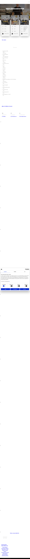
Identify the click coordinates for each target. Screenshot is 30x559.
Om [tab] (24, 271)
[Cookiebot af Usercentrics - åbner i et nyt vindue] (25, 269)
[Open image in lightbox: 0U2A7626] (0, 229)
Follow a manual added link (14, 533)
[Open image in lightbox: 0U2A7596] (0, 143)
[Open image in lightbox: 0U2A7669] (0, 337)
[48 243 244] (3, 544)
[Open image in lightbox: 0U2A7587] (0, 467)
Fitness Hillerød (4, 547)
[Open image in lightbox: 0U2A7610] (0, 186)
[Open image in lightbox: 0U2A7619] (0, 165)
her (9, 281)
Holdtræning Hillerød (5, 555)
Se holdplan (4, 116)
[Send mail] (6, 545)
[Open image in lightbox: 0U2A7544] (0, 445)
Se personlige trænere (22, 116)
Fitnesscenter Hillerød (4, 548)
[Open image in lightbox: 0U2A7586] (0, 510)
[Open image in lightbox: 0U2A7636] (0, 294)
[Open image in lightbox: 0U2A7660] (0, 251)
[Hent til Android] (9, 106)
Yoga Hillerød (4, 549)
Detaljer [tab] (15, 271)
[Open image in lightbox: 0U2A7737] (0, 359)
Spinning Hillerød (5, 554)
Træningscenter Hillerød (5, 552)
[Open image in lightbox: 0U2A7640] (0, 402)
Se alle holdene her (13, 116)
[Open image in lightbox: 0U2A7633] (0, 380)
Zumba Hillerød (5, 553)
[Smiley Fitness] (5, 2)
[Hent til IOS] (4, 106)
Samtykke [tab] (5, 271)
